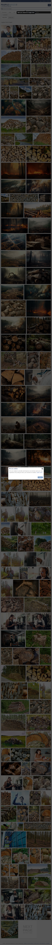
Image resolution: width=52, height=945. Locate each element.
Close (40, 477)
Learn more (39, 472)
